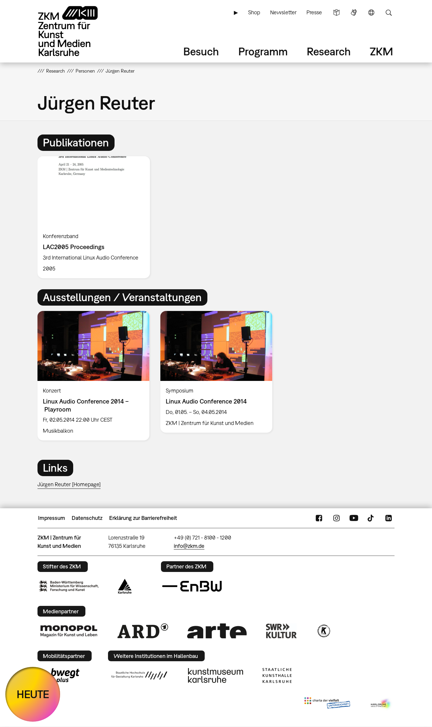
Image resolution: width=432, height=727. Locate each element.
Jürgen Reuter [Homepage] (69, 484)
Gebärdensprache (354, 12)
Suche (389, 12)
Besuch (201, 51)
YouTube (354, 518)
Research (329, 51)
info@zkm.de (189, 546)
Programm (263, 51)
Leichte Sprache (336, 12)
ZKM (381, 51)
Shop (254, 12)
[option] (96, 217)
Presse (314, 12)
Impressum (51, 518)
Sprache (371, 12)
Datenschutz (87, 518)
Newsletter (283, 12)
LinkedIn (389, 518)
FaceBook (319, 518)
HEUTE (33, 694)
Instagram (336, 518)
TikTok (371, 518)
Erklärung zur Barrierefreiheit (143, 518)
